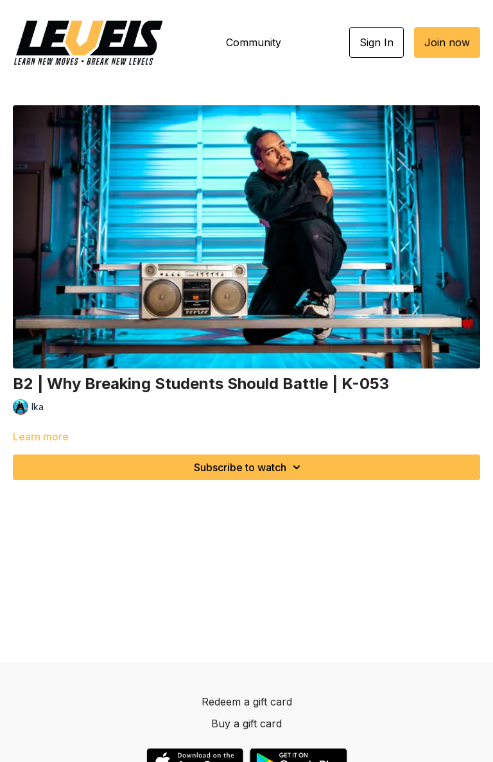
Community (253, 42)
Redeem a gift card (247, 701)
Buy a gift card (246, 723)
